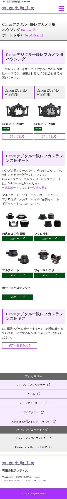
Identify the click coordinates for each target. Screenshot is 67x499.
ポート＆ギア (22, 35)
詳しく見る (17, 136)
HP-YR (26, 494)
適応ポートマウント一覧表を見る (25, 187)
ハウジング (19, 30)
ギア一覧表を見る (19, 345)
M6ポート (17, 238)
